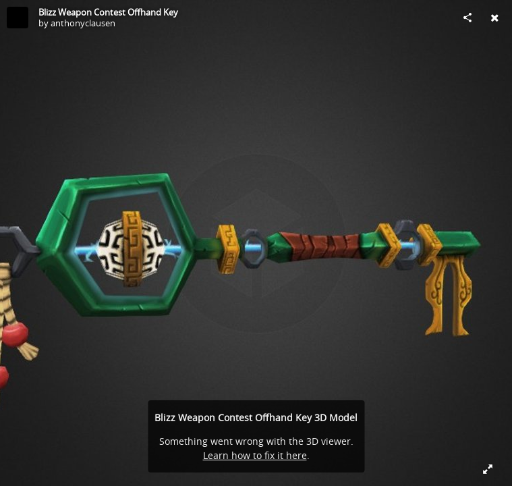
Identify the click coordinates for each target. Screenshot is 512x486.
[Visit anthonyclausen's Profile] (17, 17)
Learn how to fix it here (255, 455)
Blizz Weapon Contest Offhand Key (108, 12)
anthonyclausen (83, 23)
